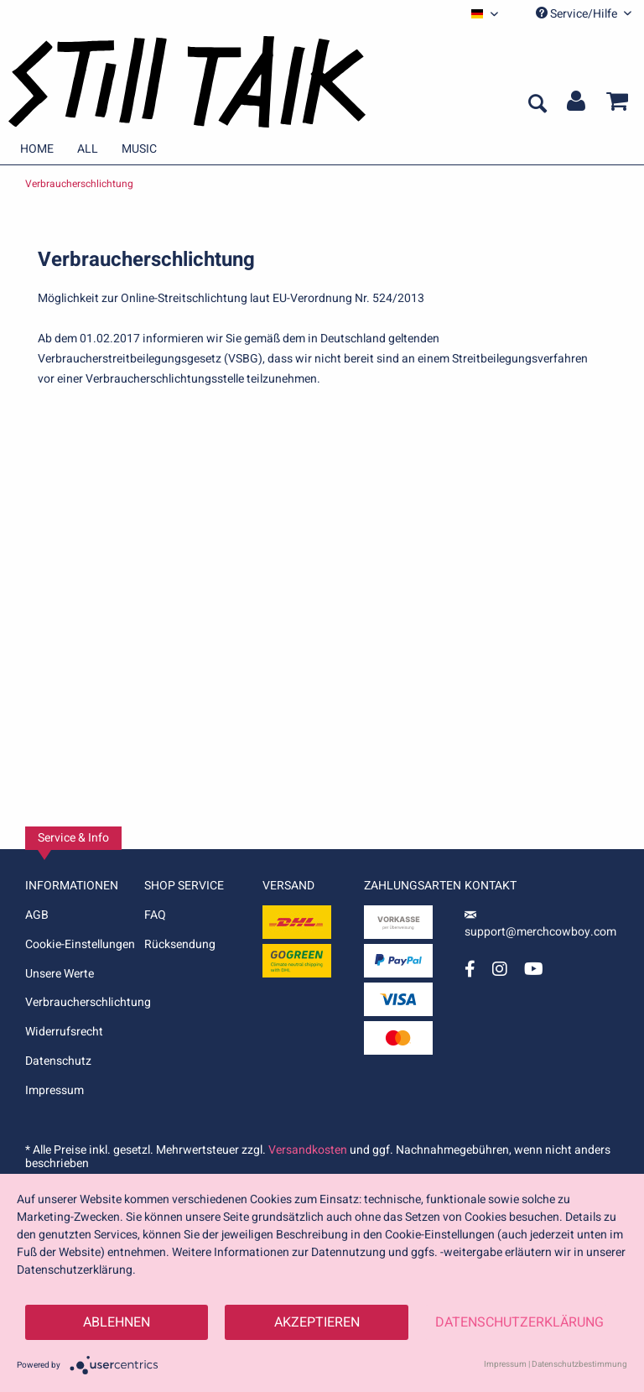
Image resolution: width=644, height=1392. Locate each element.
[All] (87, 148)
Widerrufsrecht (64, 1031)
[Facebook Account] (470, 969)
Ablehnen (116, 1322)
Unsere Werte (59, 974)
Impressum (54, 1090)
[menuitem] (484, 13)
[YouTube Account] (533, 969)
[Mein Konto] (577, 105)
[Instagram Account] (499, 969)
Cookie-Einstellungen (80, 944)
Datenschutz (58, 1061)
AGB (37, 915)
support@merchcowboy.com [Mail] (540, 926)
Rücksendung (180, 944)
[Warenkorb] (617, 105)
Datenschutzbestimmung (579, 1364)
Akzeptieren (317, 1322)
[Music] (139, 148)
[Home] (36, 148)
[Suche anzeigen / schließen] (536, 105)
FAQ (155, 915)
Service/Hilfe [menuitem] (583, 14)
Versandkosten (307, 1150)
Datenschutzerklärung (519, 1322)
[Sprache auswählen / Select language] (484, 13)
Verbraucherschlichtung (84, 1002)
